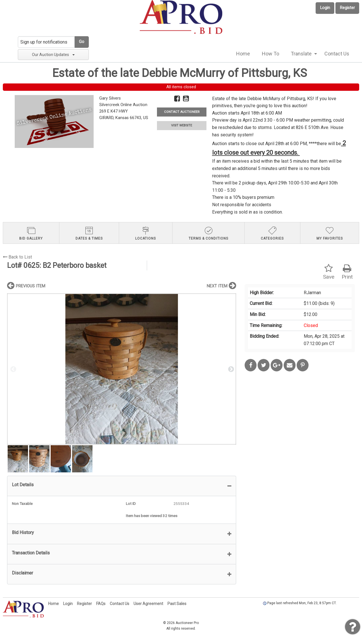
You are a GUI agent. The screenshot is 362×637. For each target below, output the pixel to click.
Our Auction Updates (53, 54)
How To (270, 54)
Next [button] (230, 369)
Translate (301, 54)
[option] (121, 369)
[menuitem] (243, 53)
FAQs (100, 603)
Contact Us (336, 54)
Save (328, 272)
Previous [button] (13, 369)
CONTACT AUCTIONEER (181, 112)
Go (81, 41)
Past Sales (176, 603)
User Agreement (148, 603)
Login (325, 7)
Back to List (17, 257)
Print (347, 272)
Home (243, 54)
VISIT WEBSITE (181, 125)
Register (347, 7)
